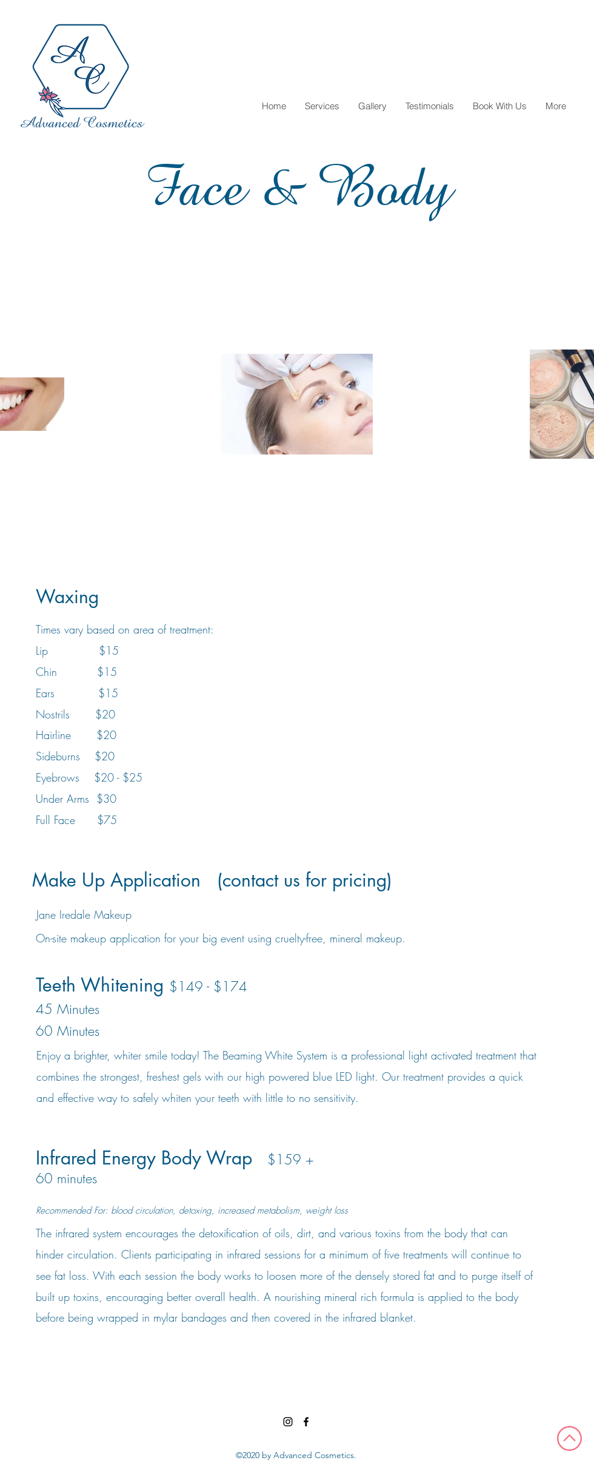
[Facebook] (306, 1422)
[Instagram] (288, 1422)
